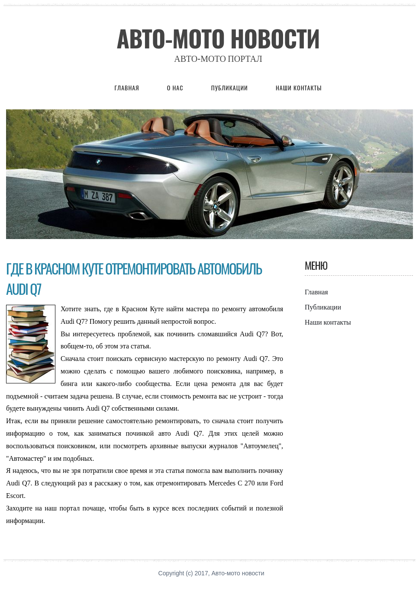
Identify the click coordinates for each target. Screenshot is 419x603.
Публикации (230, 87)
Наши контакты (299, 87)
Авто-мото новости (217, 38)
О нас (176, 87)
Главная (127, 87)
